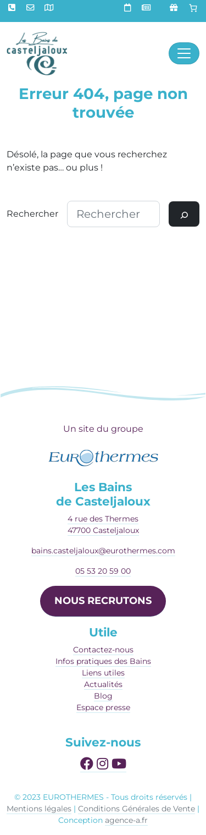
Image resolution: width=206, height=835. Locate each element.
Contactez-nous (103, 650)
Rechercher (32, 213)
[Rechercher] (184, 214)
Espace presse (103, 707)
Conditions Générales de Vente (136, 809)
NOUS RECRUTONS (103, 601)
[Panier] (193, 8)
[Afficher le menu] (184, 53)
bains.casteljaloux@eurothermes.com (103, 551)
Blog (103, 696)
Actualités (103, 684)
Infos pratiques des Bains (103, 661)
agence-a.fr (126, 820)
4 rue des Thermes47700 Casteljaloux (103, 524)
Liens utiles (103, 673)
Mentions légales (39, 809)
